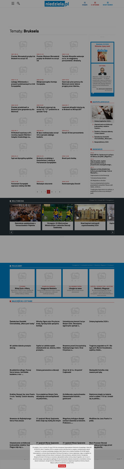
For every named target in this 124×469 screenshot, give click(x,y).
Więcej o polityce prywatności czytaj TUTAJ (62, 463)
